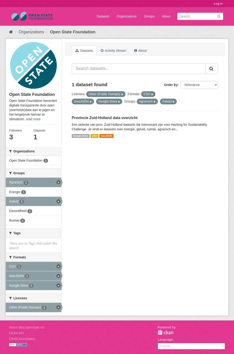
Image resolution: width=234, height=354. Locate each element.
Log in (218, 3)
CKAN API (16, 333)
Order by (170, 85)
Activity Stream (113, 50)
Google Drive (80, 135)
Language (165, 339)
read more (33, 119)
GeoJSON (106, 135)
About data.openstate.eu (26, 327)
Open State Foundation (72, 32)
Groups (149, 16)
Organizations (127, 16)
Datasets (103, 16)
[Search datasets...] (139, 68)
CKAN (165, 332)
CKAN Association (22, 339)
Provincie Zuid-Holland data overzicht (104, 118)
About (166, 16)
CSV (94, 135)
